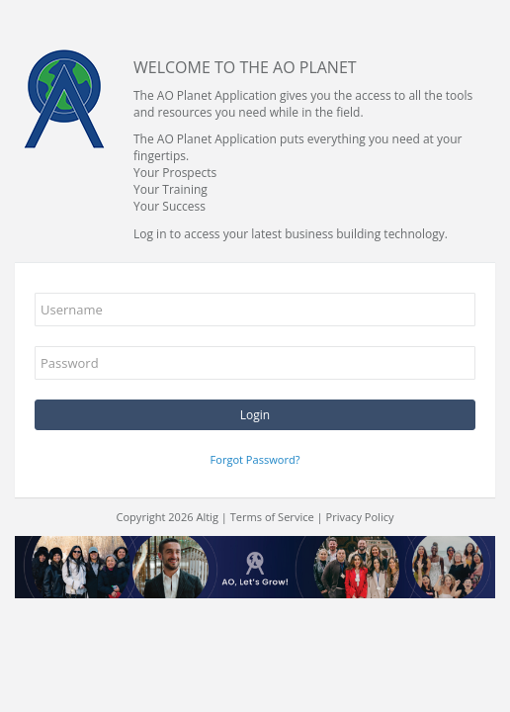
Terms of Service (272, 516)
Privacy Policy (360, 516)
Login (255, 414)
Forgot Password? (255, 459)
